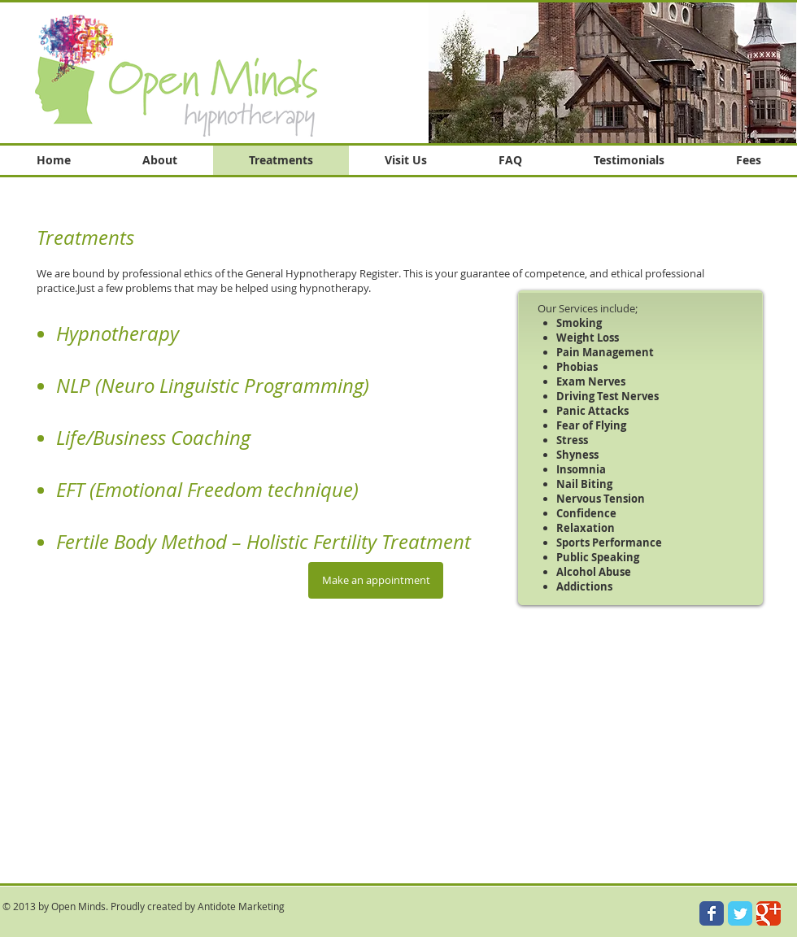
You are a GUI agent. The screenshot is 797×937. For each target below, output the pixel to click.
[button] (612, 72)
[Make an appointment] (375, 580)
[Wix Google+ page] (768, 913)
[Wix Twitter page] (740, 913)
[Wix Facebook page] (711, 913)
